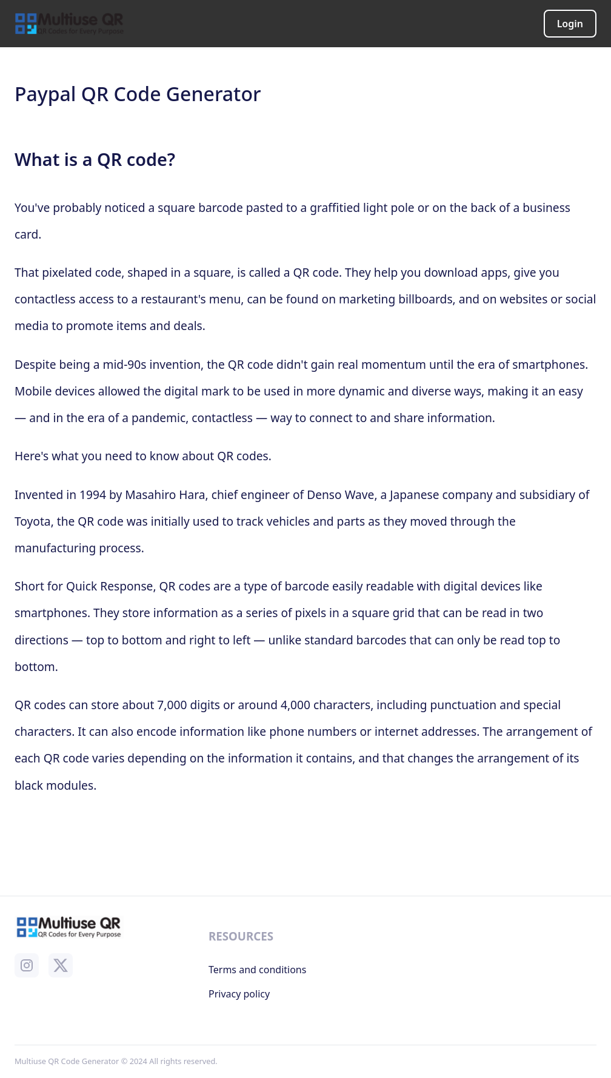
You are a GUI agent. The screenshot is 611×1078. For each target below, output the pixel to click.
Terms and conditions (257, 969)
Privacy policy (239, 993)
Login (570, 23)
